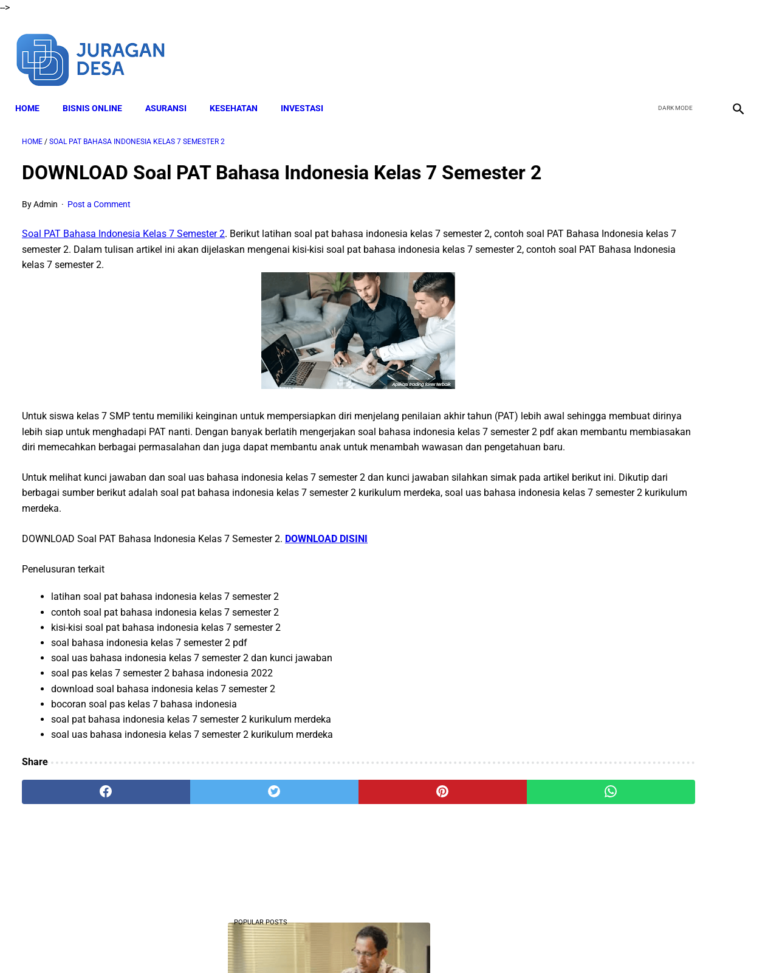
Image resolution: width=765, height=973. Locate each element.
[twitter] (673, 47)
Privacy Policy (437, 942)
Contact (490, 942)
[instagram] (730, 47)
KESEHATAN (240, 92)
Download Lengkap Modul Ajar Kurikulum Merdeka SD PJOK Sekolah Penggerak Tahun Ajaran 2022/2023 (642, 666)
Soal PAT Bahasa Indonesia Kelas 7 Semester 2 (123, 255)
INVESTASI (308, 92)
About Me (235, 942)
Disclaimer (285, 942)
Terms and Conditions (358, 942)
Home (34, 92)
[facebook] (644, 47)
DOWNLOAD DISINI (326, 575)
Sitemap (533, 942)
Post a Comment (99, 225)
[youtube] (701, 47)
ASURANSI (172, 92)
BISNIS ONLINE (99, 92)
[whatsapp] (445, 828)
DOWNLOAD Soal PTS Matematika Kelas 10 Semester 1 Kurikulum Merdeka (634, 272)
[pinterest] (324, 828)
